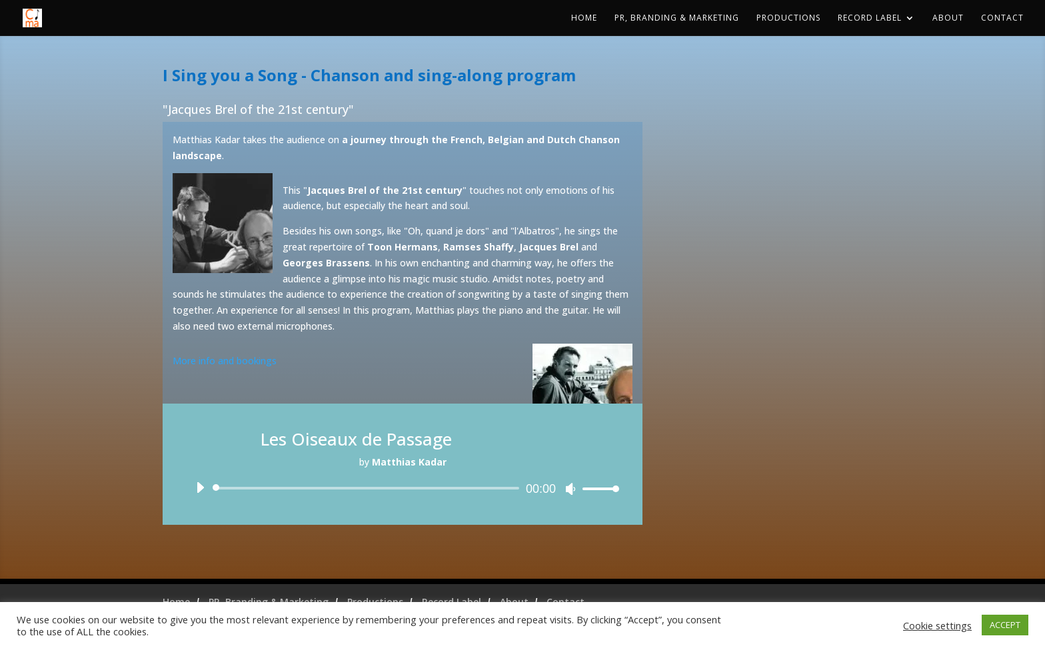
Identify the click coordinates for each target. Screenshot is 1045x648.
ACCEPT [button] (1005, 625)
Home (584, 18)
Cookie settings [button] (937, 625)
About (948, 18)
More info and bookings (225, 360)
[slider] (368, 488)
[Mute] (570, 489)
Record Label (870, 18)
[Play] (200, 487)
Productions (788, 18)
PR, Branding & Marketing (676, 18)
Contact (1002, 18)
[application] (402, 488)
